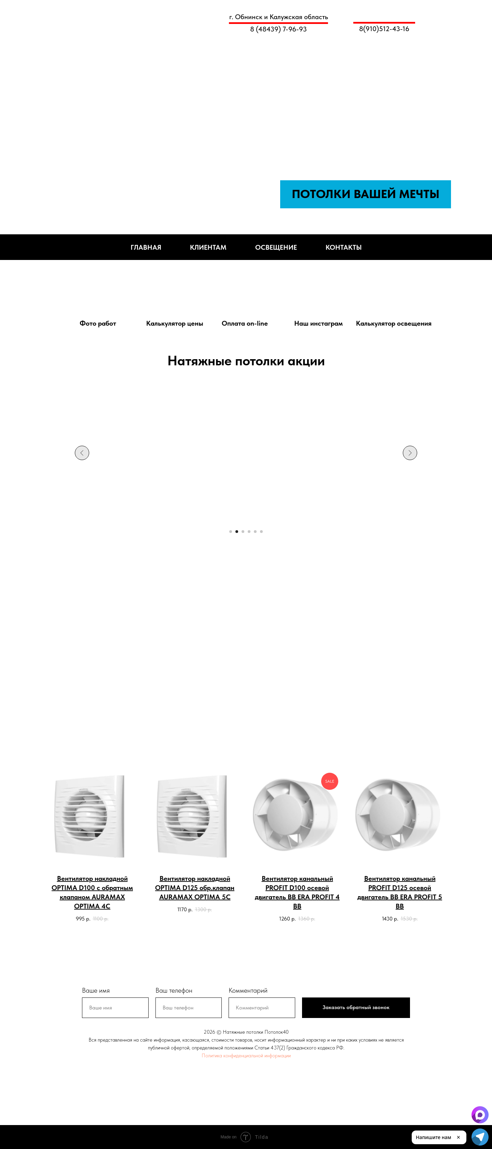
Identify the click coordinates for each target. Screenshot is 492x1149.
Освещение (276, 247)
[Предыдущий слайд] (82, 453)
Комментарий (248, 990)
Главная (146, 247)
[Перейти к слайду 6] (261, 531)
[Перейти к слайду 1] (230, 531)
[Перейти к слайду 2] (236, 531)
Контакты (344, 247)
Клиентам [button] (208, 247)
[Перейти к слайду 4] (249, 531)
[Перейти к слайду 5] (255, 531)
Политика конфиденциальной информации (246, 1056)
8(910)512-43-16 (384, 29)
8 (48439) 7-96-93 (278, 29)
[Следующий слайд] (410, 453)
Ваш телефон (173, 990)
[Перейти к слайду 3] (243, 531)
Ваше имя (96, 990)
